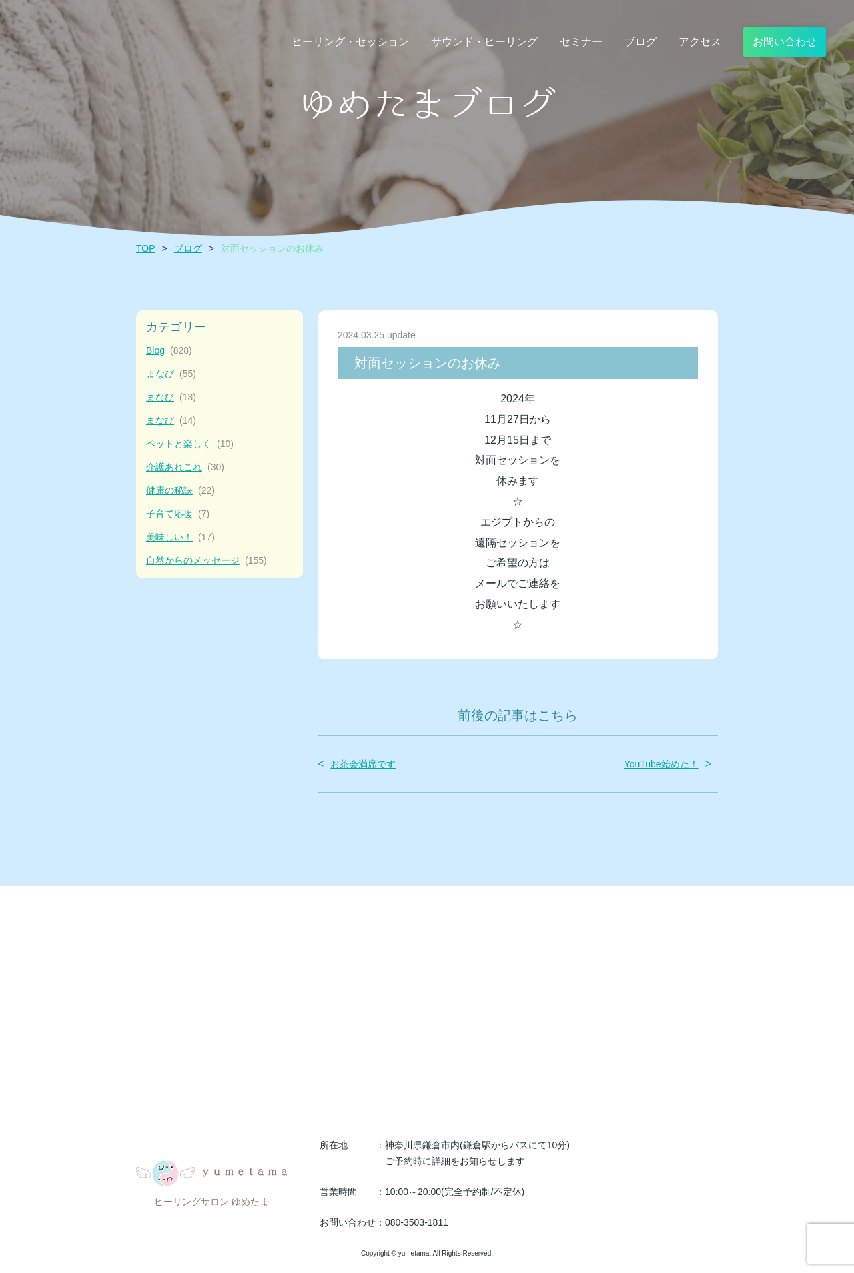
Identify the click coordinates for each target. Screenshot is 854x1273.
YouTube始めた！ (661, 764)
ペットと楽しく (190, 444)
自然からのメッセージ (206, 561)
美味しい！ (180, 537)
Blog (169, 351)
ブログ (188, 248)
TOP (145, 248)
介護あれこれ (185, 467)
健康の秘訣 (180, 491)
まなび (171, 374)
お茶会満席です (363, 764)
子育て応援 (177, 514)
